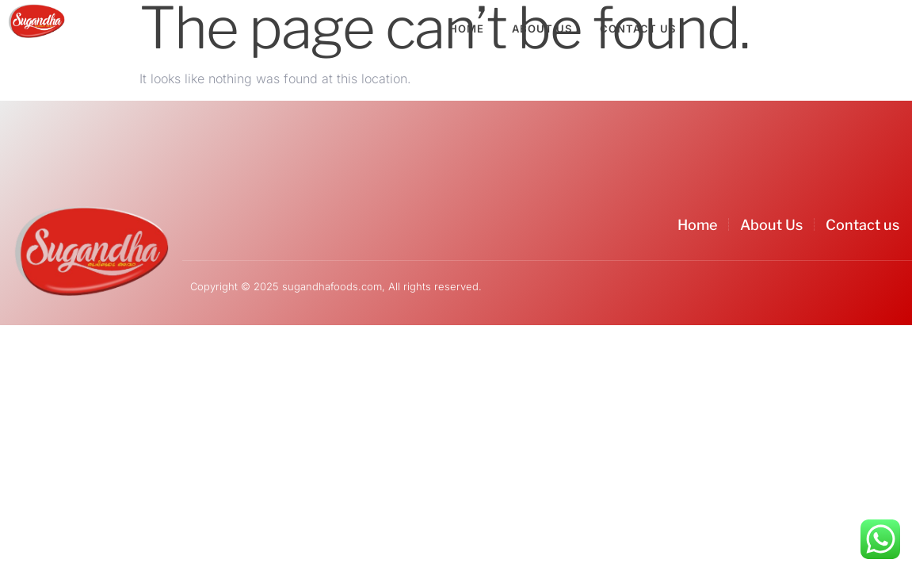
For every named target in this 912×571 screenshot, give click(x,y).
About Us (542, 28)
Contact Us (638, 28)
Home (466, 28)
